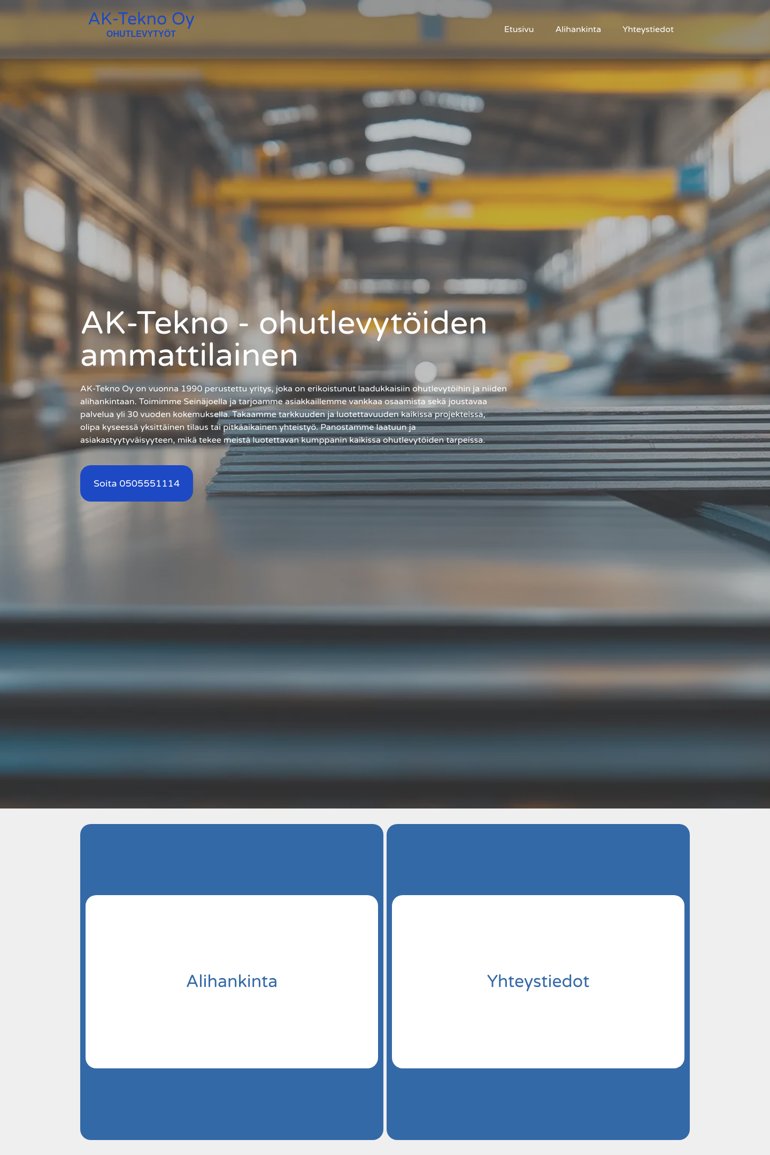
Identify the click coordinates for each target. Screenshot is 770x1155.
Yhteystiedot (648, 29)
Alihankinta (578, 29)
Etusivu (519, 29)
